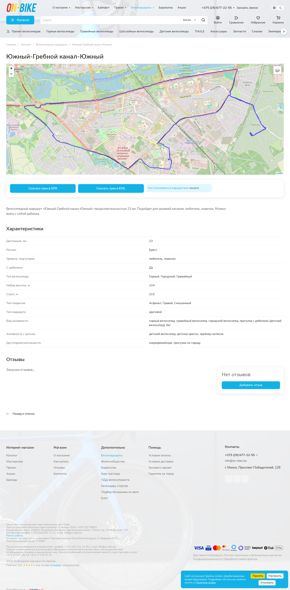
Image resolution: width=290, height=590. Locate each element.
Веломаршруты (112, 455)
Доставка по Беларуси (208, 555)
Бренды (11, 480)
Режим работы (14, 535)
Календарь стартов (114, 486)
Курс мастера (110, 474)
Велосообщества (113, 462)
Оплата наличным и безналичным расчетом (253, 555)
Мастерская (14, 462)
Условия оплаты (160, 455)
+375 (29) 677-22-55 (217, 8)
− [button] (11, 74)
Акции (10, 474)
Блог (104, 498)
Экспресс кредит (160, 468)
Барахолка (108, 468)
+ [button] (11, 69)
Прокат (11, 468)
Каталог (11, 455)
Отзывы (59, 468)
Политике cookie (205, 582)
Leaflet (280, 173)
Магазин (60, 447)
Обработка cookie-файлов (240, 559)
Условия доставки (161, 462)
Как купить (61, 462)
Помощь (155, 447)
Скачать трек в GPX (42, 188)
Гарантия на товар (161, 474)
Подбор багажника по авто (120, 492)
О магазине (62, 455)
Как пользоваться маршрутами (168, 188)
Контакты (60, 474)
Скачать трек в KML (110, 188)
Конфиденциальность (207, 559)
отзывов (55, 565)
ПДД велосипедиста (115, 480)
